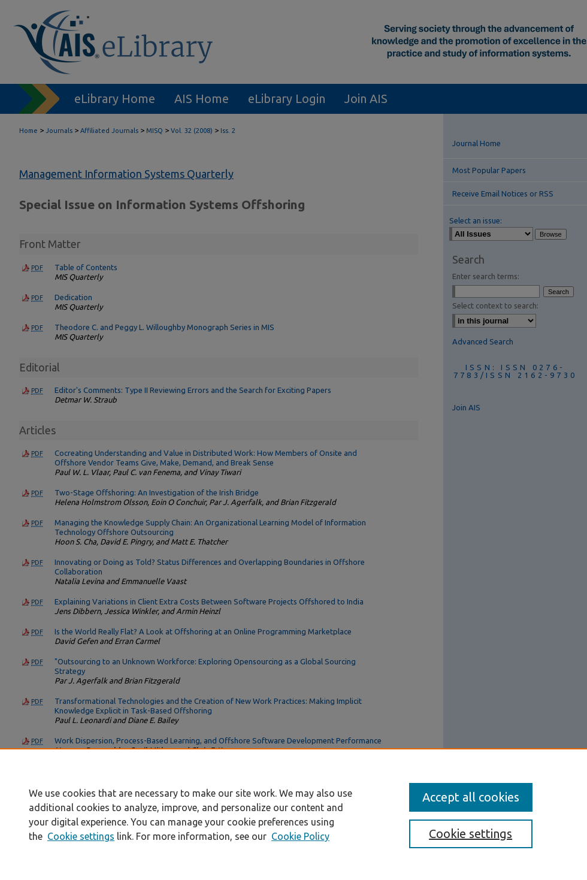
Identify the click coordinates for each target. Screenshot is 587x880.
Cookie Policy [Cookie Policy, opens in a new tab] (300, 836)
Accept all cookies (470, 797)
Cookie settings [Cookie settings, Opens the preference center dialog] (470, 833)
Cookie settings (80, 836)
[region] (293, 814)
